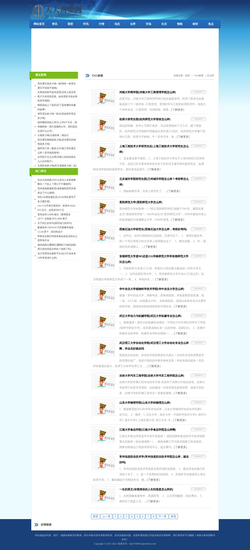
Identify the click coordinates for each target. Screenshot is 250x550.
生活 (164, 24)
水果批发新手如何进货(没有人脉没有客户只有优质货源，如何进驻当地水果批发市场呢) (57, 96)
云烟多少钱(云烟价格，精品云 (53, 135)
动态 (117, 24)
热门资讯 (40, 171)
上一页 (106, 516)
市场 (148, 24)
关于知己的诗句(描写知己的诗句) (55, 223)
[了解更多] (177, 109)
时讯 (86, 24)
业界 (133, 24)
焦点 (211, 24)
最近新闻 (40, 74)
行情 (101, 24)
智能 (179, 24)
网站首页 (39, 24)
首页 (187, 75)
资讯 (54, 24)
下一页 (162, 516)
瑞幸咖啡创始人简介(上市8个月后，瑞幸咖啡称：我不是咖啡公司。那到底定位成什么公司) (57, 126)
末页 (173, 516)
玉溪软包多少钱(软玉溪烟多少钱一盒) (57, 165)
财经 (195, 24)
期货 (70, 24)
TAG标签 (199, 75)
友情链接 (46, 524)
